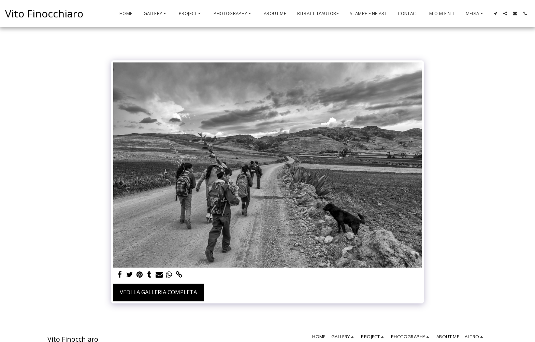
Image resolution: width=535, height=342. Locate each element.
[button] (156, 13)
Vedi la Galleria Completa (158, 292)
